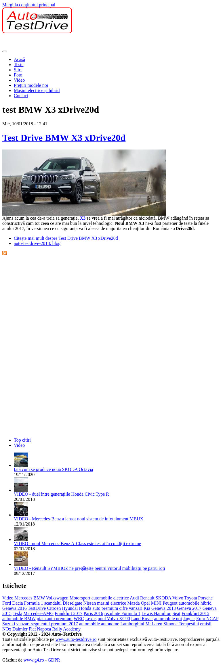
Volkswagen (57, 597)
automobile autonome (99, 623)
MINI (156, 603)
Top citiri (22, 440)
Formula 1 (33, 603)
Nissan (89, 603)
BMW (39, 597)
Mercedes (23, 597)
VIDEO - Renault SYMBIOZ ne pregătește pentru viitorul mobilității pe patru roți (89, 568)
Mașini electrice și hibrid (37, 90)
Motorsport (80, 597)
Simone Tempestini (181, 623)
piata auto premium (55, 618)
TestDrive (37, 608)
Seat (176, 613)
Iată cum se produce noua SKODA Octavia (53, 469)
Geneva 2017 (189, 608)
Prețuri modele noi (31, 85)
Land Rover (142, 618)
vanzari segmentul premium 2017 (47, 623)
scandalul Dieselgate (63, 603)
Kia (147, 608)
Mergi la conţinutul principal (28, 4)
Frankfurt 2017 (68, 613)
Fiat (32, 628)
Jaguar (189, 618)
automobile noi (168, 618)
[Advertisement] (69, 42)
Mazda (133, 603)
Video (19, 80)
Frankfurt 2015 (195, 613)
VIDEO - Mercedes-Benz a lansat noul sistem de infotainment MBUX (78, 518)
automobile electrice (110, 597)
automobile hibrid (195, 603)
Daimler (19, 628)
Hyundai (70, 608)
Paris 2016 (93, 613)
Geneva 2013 (163, 608)
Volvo (177, 597)
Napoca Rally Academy (59, 628)
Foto (18, 74)
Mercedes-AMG (38, 613)
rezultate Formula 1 (122, 613)
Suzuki (8, 623)
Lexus (90, 618)
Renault (147, 597)
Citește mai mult (66, 238)
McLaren (153, 623)
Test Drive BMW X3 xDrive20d (63, 138)
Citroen (54, 608)
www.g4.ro (34, 660)
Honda (85, 608)
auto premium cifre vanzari (117, 608)
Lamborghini (132, 623)
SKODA (163, 597)
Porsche (205, 597)
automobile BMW (19, 618)
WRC (79, 618)
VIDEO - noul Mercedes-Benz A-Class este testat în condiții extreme (77, 543)
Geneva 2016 (14, 608)
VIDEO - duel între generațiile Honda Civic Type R (61, 494)
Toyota (190, 597)
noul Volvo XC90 (114, 618)
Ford (6, 603)
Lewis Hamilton (156, 613)
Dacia (17, 603)
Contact (21, 95)
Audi (134, 597)
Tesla (17, 613)
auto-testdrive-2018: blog (37, 243)
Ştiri (18, 69)
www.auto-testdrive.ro (76, 639)
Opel (145, 603)
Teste (19, 64)
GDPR (54, 660)
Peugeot (170, 603)
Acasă (19, 59)
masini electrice (111, 603)
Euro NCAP (207, 618)
